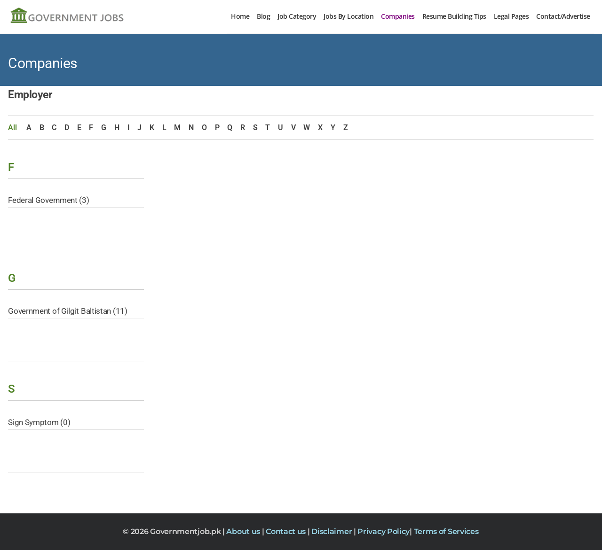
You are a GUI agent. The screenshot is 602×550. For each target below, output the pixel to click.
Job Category (296, 16)
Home (240, 16)
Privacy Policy (383, 531)
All (12, 127)
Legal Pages (511, 16)
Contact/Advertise (563, 16)
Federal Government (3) (48, 200)
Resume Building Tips (454, 16)
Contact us (287, 531)
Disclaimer (332, 531)
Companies (398, 16)
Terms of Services (446, 531)
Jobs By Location (348, 16)
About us (243, 531)
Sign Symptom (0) (39, 422)
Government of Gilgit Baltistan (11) (67, 311)
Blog (263, 16)
